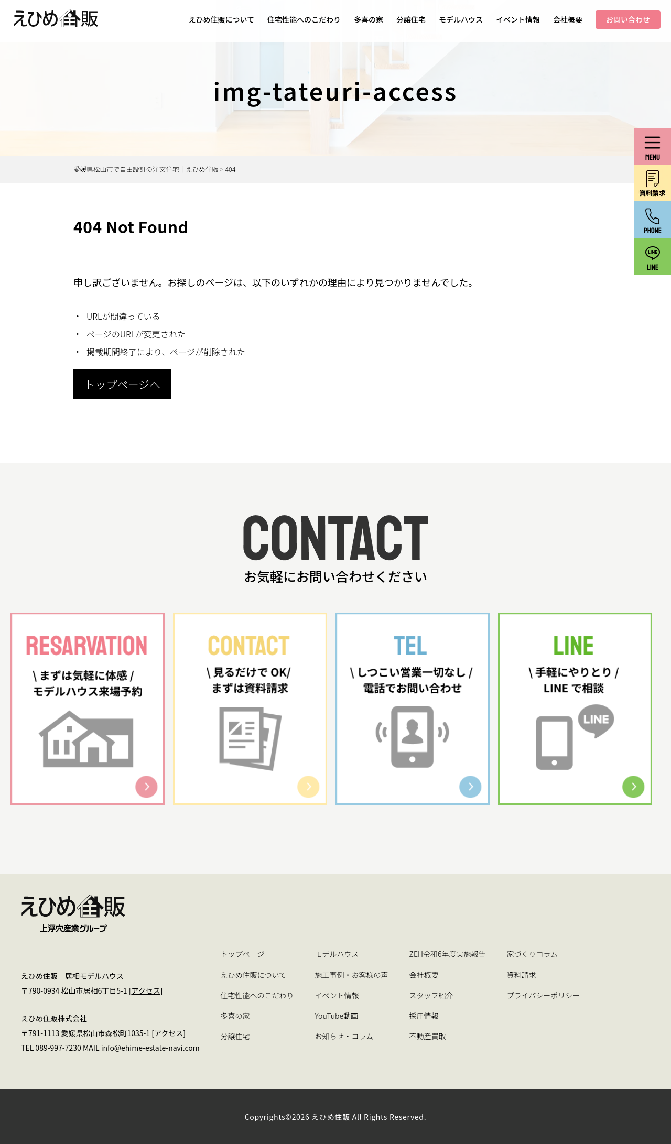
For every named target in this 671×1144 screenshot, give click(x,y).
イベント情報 (518, 19)
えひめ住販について (221, 19)
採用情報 (424, 1015)
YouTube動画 (336, 1015)
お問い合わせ (628, 19)
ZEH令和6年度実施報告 (447, 954)
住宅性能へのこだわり (304, 19)
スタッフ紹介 (431, 995)
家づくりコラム (532, 954)
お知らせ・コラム (344, 1036)
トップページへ (122, 384)
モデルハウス (461, 19)
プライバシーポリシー (543, 995)
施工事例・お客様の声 (351, 974)
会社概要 (567, 19)
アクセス (145, 990)
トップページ (243, 954)
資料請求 (521, 974)
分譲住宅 (411, 19)
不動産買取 (427, 1036)
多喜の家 (368, 19)
